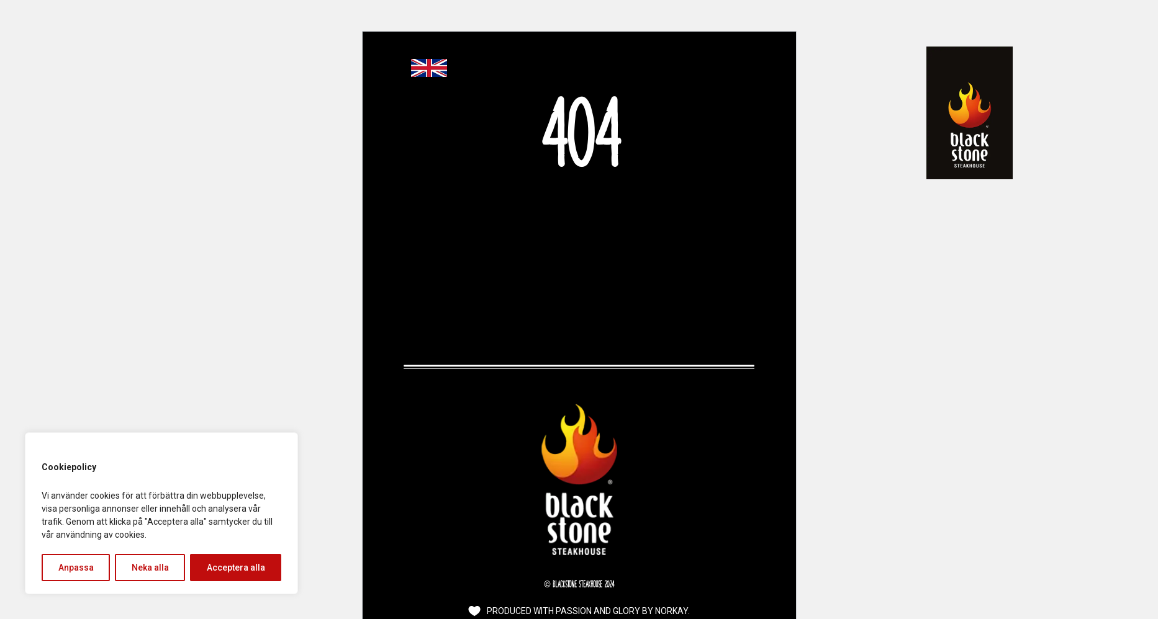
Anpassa (76, 567)
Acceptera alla (236, 567)
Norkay (671, 611)
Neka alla (150, 567)
